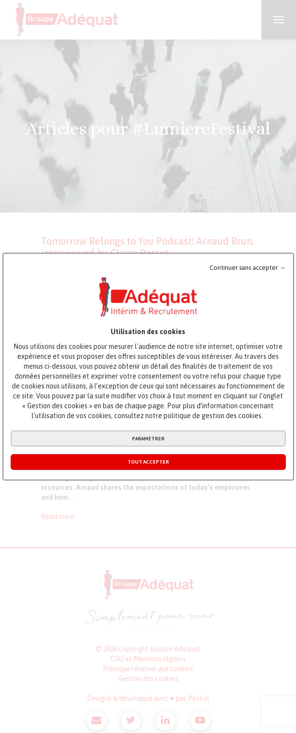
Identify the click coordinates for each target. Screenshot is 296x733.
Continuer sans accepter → (248, 267)
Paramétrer (148, 438)
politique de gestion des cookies (212, 416)
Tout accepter (148, 462)
